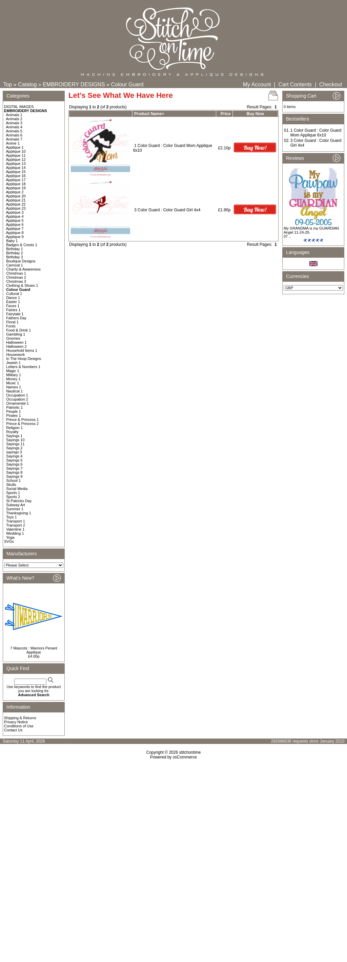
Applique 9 (15, 237)
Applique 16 (16, 176)
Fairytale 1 (14, 314)
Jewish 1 (13, 363)
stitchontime (190, 752)
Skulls (11, 485)
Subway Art (15, 505)
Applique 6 (15, 224)
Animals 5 (14, 131)
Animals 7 (14, 139)
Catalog (27, 84)
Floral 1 (12, 322)
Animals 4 (14, 127)
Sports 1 (13, 493)
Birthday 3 (14, 257)
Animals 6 (14, 135)
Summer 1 (14, 509)
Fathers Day (16, 318)
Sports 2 (13, 497)
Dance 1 (13, 298)
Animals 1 (14, 115)
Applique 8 (15, 233)
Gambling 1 (15, 334)
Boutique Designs (20, 261)
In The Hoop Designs (23, 359)
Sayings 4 (14, 456)
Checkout (330, 84)
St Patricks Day (19, 501)
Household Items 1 (21, 350)
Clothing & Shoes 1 (22, 285)
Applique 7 (15, 229)
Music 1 (12, 383)
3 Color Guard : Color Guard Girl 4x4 (167, 210)
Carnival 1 (14, 265)
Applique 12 (16, 159)
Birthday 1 (14, 249)
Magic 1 (12, 371)
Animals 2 (14, 119)
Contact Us (13, 730)
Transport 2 (15, 525)
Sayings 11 (15, 444)
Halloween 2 (16, 346)
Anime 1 (13, 143)
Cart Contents (295, 84)
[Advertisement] (173, 817)
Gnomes (13, 338)
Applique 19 (16, 188)
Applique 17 (16, 180)
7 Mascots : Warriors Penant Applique (33, 650)
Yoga (10, 537)
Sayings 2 (14, 448)
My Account (257, 84)
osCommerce (185, 757)
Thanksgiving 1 (18, 513)
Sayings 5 (14, 460)
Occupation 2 (17, 399)
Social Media (16, 489)
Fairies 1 (13, 310)
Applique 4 (15, 216)
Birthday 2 (14, 253)
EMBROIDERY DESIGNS (74, 84)
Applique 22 (16, 204)
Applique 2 (15, 192)
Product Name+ (149, 113)
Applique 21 (16, 200)
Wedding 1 (15, 533)
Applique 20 (16, 196)
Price (225, 113)
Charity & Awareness (23, 269)
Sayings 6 (14, 464)
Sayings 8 (14, 472)
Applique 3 (15, 212)
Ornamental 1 (17, 403)
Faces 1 (12, 306)
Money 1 (13, 379)
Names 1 (13, 387)
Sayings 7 (14, 468)
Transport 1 (15, 521)
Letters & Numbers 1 (23, 367)
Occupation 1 (17, 395)
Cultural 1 (14, 294)
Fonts (11, 326)
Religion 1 (14, 428)
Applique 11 (16, 155)
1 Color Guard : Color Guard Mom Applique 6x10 (316, 132)
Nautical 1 (14, 391)
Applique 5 (15, 220)
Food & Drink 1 (18, 330)
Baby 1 (12, 241)
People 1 (13, 411)
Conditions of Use (19, 726)
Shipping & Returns (20, 718)
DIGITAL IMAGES (19, 107)
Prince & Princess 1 (22, 420)
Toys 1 (11, 517)
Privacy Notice (16, 722)
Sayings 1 (14, 436)
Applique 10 (16, 151)
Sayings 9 (14, 476)
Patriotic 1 (14, 407)
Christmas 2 (16, 277)
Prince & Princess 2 (22, 424)
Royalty (12, 432)
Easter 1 (13, 302)
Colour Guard (127, 84)
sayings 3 (14, 452)
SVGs (9, 541)
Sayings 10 (15, 440)
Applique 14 (16, 168)
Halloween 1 (16, 342)
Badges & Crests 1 (21, 245)
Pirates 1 (13, 415)
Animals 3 (14, 123)
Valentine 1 (15, 529)
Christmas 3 (16, 281)
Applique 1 (15, 147)
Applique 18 (16, 184)
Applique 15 (16, 172)
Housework (15, 354)
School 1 (13, 480)
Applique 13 (16, 164)
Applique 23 (16, 208)
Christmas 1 (16, 273)
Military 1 (13, 375)
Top (7, 84)
